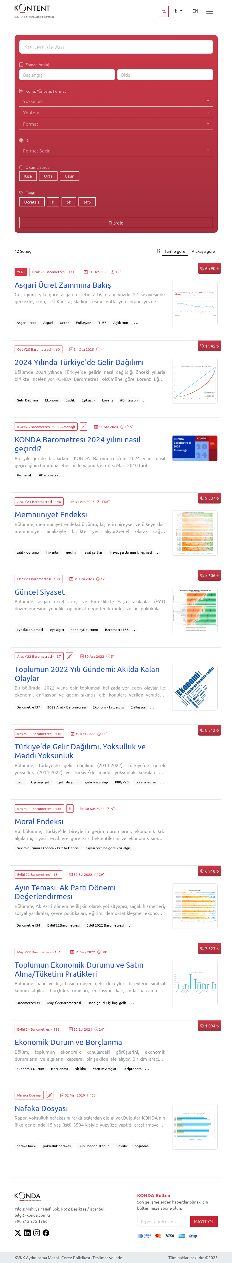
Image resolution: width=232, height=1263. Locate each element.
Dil (25, 140)
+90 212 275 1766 (31, 1221)
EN (195, 11)
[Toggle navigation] (210, 11)
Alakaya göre (203, 251)
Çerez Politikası (75, 1257)
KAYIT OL (204, 1221)
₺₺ (69, 201)
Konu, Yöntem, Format (42, 91)
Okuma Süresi (34, 167)
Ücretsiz (32, 201)
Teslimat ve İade (107, 1257)
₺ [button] (177, 11)
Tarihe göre (175, 251)
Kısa (28, 175)
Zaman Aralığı (34, 64)
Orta (48, 175)
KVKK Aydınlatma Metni (37, 1257)
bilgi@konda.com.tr (32, 1215)
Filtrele (116, 222)
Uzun (69, 175)
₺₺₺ (87, 201)
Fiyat (27, 193)
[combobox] (116, 100)
